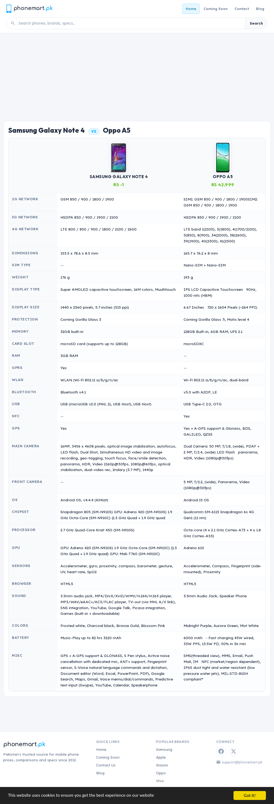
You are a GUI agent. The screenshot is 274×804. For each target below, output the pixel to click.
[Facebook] (221, 751)
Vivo (160, 781)
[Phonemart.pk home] (29, 8)
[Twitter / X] (233, 751)
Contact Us (106, 765)
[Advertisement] (137, 74)
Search (256, 23)
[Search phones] (130, 23)
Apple (161, 757)
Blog (260, 8)
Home (191, 8)
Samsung (164, 749)
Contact (242, 8)
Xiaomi (162, 765)
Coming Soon (216, 8)
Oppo (161, 773)
